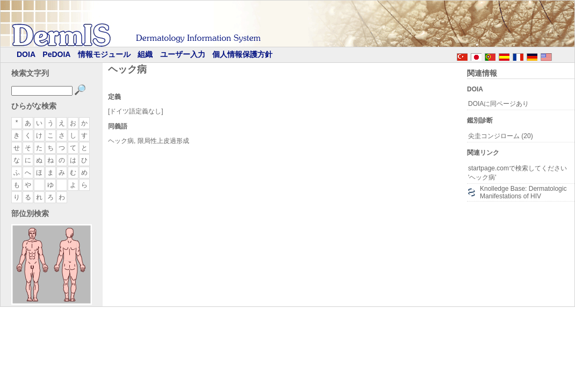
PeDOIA (56, 54)
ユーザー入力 (182, 54)
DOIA (26, 54)
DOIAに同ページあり (498, 104)
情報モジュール (104, 54)
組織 (145, 54)
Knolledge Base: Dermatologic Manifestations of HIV (523, 192)
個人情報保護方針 (242, 54)
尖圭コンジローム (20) (500, 136)
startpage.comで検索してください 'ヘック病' (517, 172)
